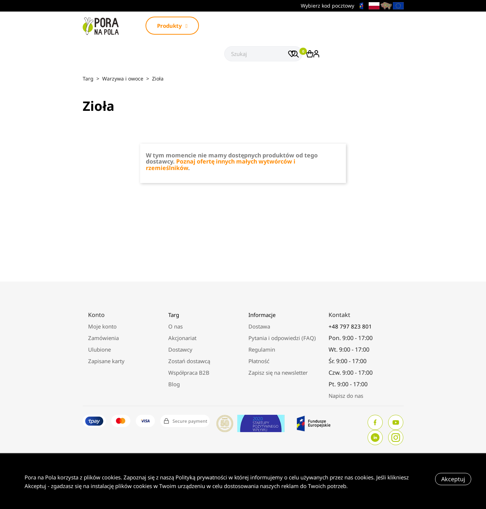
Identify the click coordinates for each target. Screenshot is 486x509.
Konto (96, 315)
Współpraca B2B (188, 372)
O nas (175, 326)
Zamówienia (103, 337)
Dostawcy (180, 349)
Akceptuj (453, 479)
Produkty (172, 25)
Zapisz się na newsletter (278, 372)
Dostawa (259, 326)
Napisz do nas (346, 395)
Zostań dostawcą (189, 361)
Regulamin (261, 349)
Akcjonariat (182, 337)
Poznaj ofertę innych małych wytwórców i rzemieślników (220, 164)
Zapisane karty (106, 361)
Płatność (258, 361)
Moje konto (102, 326)
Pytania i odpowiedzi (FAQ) (282, 337)
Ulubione (99, 349)
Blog (174, 384)
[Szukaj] (263, 53)
